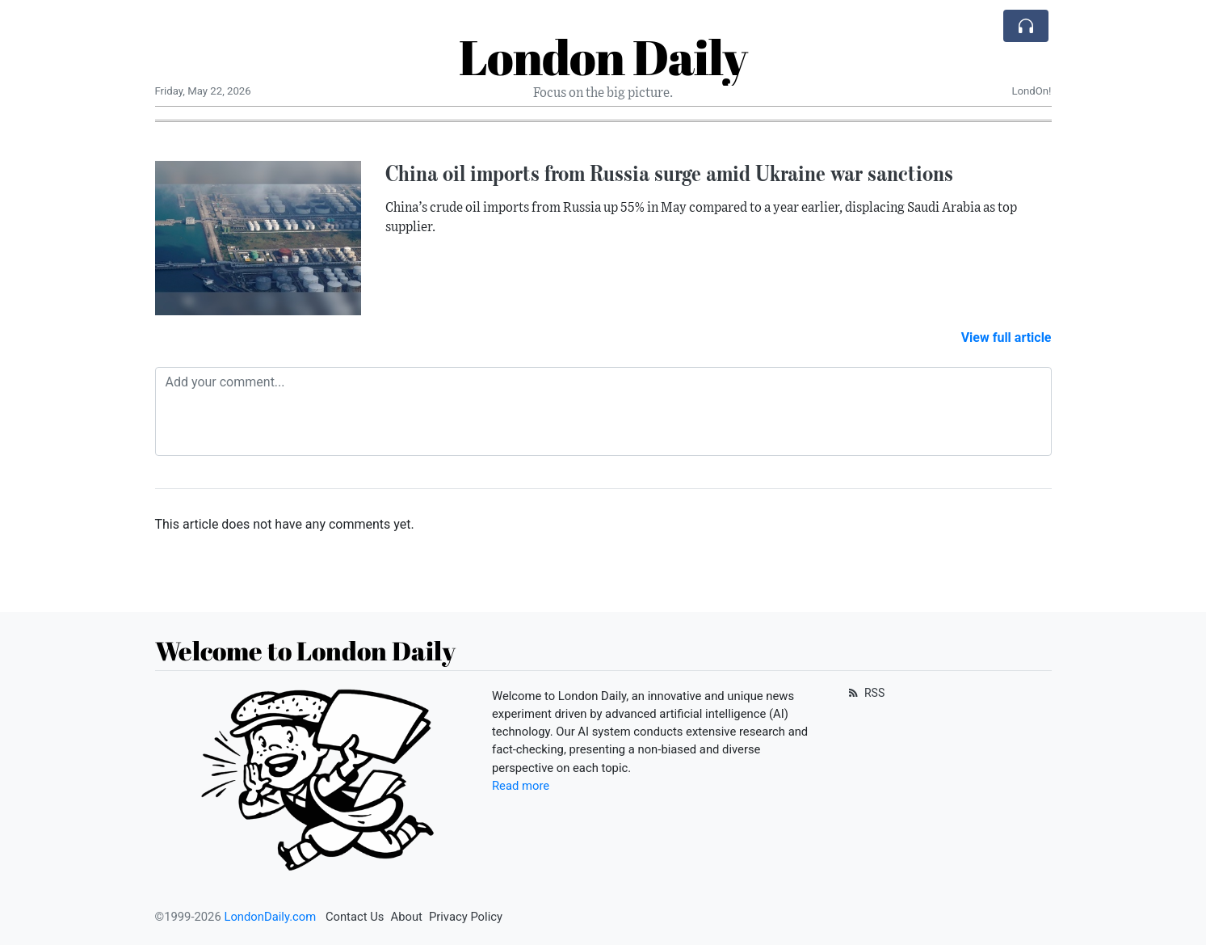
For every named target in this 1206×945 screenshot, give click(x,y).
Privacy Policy (465, 916)
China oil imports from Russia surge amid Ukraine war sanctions (669, 173)
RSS (865, 692)
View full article (1006, 337)
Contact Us (355, 916)
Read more (520, 785)
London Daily (603, 56)
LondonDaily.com (270, 916)
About (406, 916)
